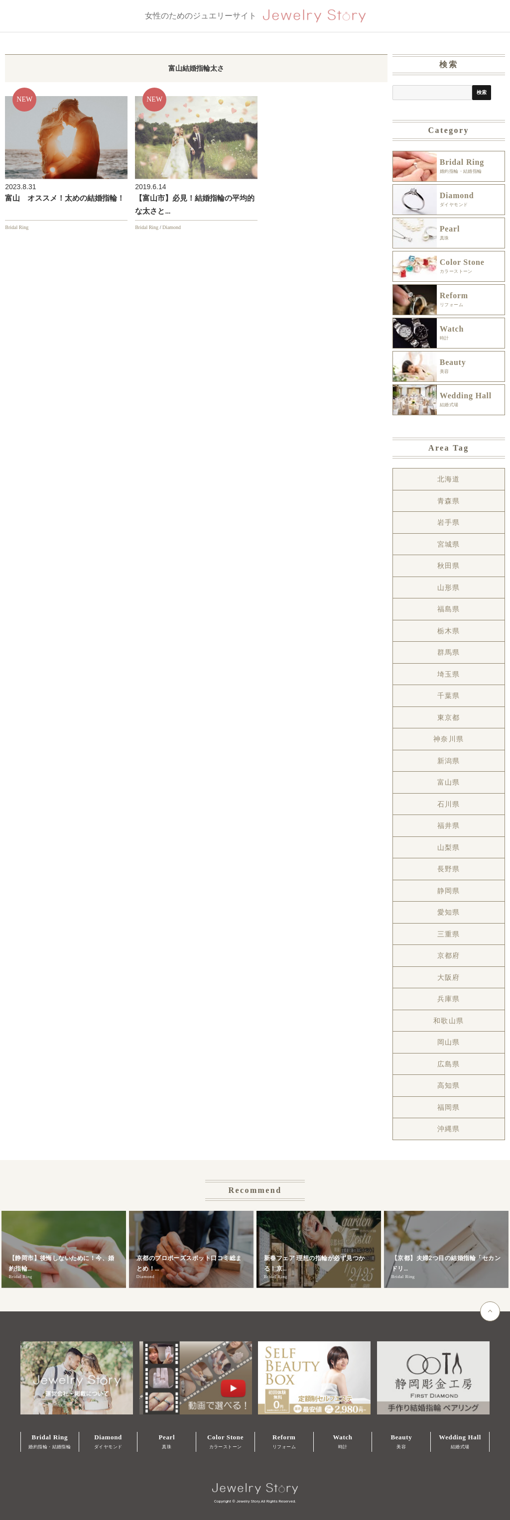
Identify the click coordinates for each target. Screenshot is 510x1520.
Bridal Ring (16, 227)
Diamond (171, 227)
